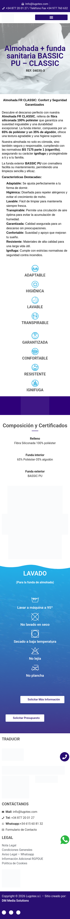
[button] (51, 17)
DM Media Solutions (15, 900)
